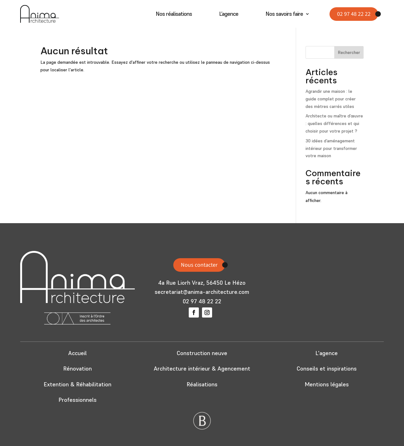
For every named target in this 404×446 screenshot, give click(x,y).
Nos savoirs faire (284, 14)
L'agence (326, 353)
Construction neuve (202, 353)
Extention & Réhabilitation (77, 384)
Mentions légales (327, 384)
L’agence (228, 14)
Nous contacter (199, 265)
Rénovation (77, 368)
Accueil (77, 353)
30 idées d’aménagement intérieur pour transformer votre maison (331, 148)
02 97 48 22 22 (354, 14)
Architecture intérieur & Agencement (202, 368)
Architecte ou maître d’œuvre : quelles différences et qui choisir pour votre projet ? (334, 123)
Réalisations (202, 384)
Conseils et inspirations (327, 368)
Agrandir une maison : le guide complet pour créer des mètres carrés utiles (331, 98)
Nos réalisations (174, 14)
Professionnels (77, 399)
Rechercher (349, 52)
